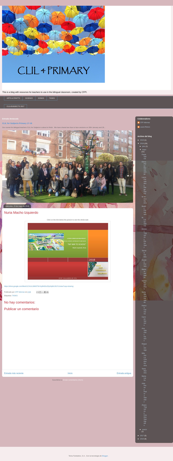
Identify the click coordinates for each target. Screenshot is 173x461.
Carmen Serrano (144, 321)
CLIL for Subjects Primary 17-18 (17, 123)
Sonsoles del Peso (144, 285)
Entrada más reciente (13, 373)
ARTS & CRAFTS (13, 98)
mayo (144, 150)
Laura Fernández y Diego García (144, 185)
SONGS (41, 98)
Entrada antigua (124, 373)
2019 (142, 140)
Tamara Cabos (144, 254)
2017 (142, 436)
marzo (144, 429)
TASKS (52, 98)
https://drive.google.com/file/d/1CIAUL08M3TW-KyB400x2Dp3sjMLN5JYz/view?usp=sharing (38, 286)
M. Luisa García (144, 222)
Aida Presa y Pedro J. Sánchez (144, 392)
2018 (142, 143)
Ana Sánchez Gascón (144, 334)
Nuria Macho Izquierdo (144, 297)
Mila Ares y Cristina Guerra (144, 359)
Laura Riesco (145, 127)
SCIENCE (29, 98)
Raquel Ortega (144, 347)
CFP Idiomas (145, 122)
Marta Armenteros (144, 273)
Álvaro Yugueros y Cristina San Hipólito (144, 415)
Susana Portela (144, 263)
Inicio (70, 373)
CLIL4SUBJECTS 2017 (15, 106)
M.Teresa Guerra (144, 200)
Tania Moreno (144, 371)
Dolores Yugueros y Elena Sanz (144, 238)
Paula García (144, 156)
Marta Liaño (144, 378)
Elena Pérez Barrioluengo (144, 168)
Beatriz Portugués (144, 210)
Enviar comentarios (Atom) (73, 380)
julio (144, 146)
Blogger (105, 456)
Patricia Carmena (144, 310)
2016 (142, 439)
